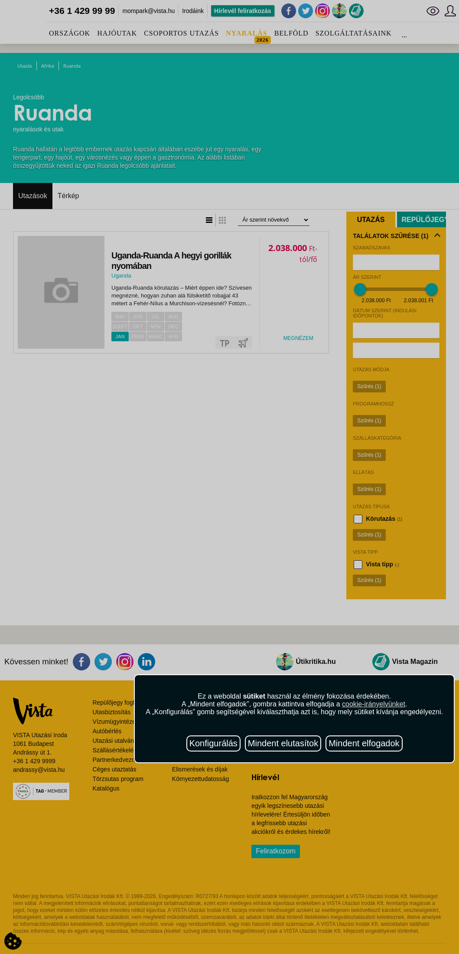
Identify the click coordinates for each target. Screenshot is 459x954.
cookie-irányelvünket (373, 704)
